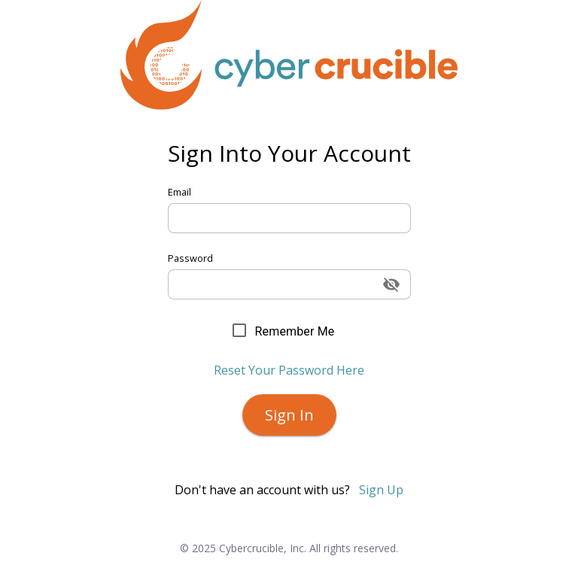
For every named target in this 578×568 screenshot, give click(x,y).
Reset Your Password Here (289, 370)
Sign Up (381, 489)
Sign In (289, 415)
